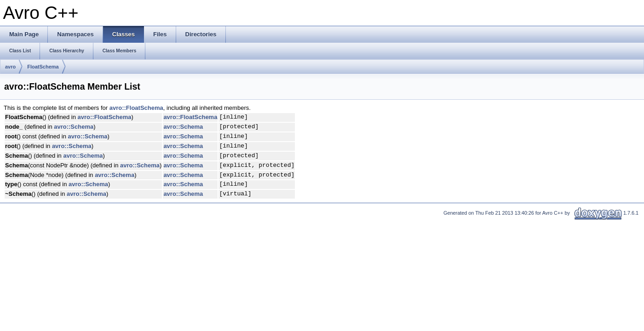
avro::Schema (73, 126)
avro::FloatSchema (136, 107)
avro (10, 66)
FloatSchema (42, 66)
